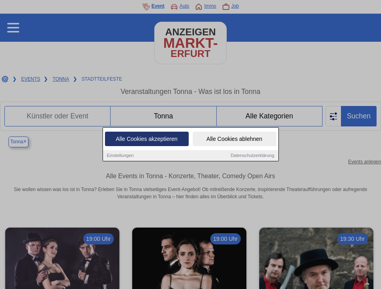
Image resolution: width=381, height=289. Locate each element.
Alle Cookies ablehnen (234, 139)
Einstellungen (120, 155)
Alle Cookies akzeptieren (146, 139)
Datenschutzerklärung (252, 155)
